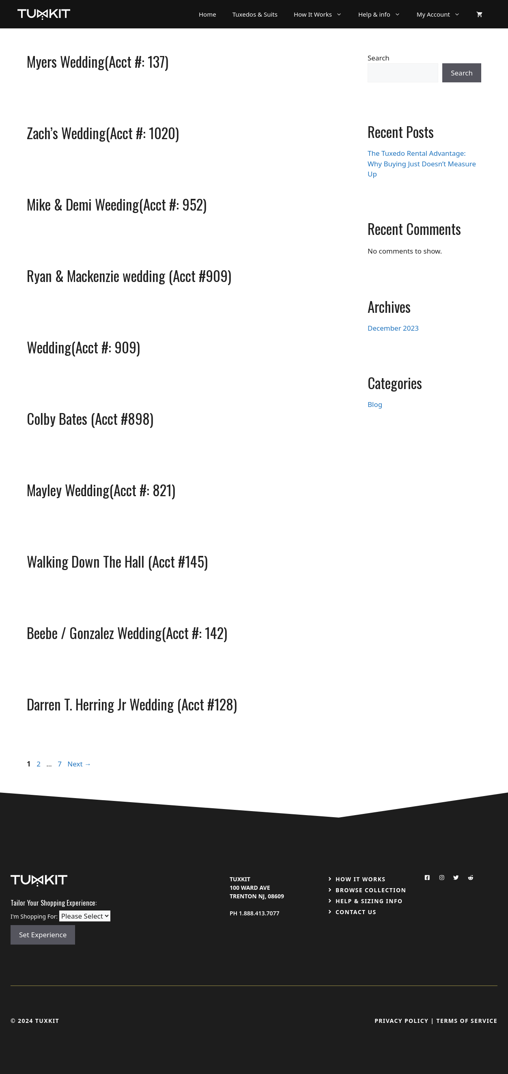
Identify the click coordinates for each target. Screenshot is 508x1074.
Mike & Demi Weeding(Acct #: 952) (117, 204)
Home (207, 14)
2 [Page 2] (39, 763)
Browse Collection (371, 890)
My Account (442, 14)
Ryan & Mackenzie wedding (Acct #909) (129, 275)
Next (79, 763)
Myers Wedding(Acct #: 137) (97, 61)
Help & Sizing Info (369, 901)
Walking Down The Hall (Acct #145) (117, 561)
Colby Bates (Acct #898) (90, 418)
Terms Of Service (466, 1020)
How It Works (322, 14)
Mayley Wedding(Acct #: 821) (101, 489)
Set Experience (43, 934)
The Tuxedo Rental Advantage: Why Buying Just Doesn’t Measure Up (422, 164)
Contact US (356, 912)
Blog (375, 404)
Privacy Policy (401, 1020)
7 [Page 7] (60, 763)
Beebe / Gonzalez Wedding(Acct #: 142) (127, 632)
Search (379, 57)
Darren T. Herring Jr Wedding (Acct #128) (132, 704)
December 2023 (393, 328)
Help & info (383, 14)
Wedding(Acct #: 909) (83, 346)
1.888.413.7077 (259, 913)
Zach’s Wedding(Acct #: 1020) (103, 132)
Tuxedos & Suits (255, 14)
